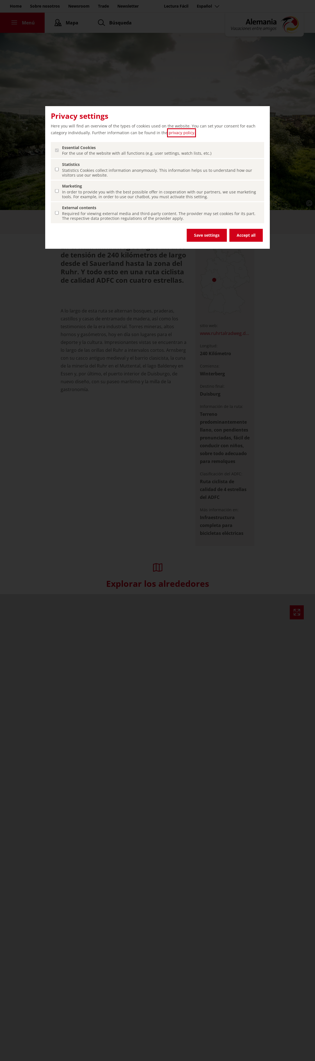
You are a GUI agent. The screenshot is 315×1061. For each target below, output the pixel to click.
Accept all (246, 235)
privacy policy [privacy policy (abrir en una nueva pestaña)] (181, 132)
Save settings (207, 235)
